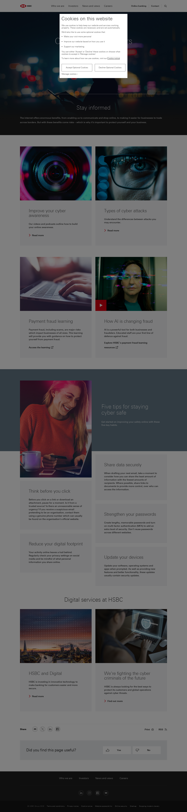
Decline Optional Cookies (110, 67)
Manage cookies (69, 74)
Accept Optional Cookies (77, 67)
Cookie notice (113, 58)
